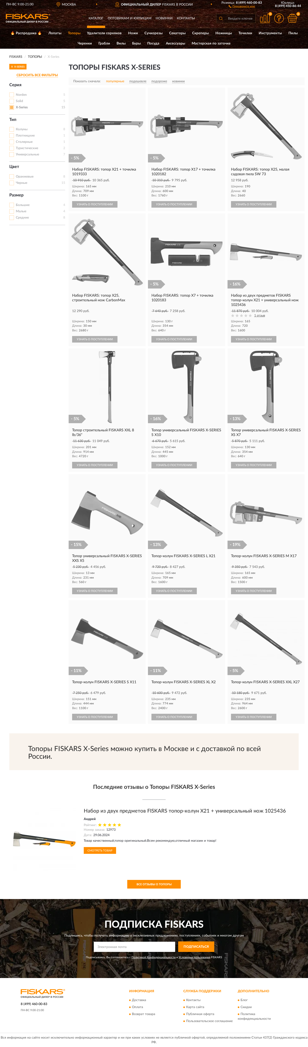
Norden (21, 94)
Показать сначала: (87, 81)
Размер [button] (16, 195)
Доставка (139, 1000)
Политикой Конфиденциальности (153, 957)
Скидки (246, 1007)
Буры (136, 43)
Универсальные (27, 154)
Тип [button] (12, 120)
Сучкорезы (153, 33)
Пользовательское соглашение (209, 1021)
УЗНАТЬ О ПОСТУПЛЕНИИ (95, 204)
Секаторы (177, 33)
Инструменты (270, 33)
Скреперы (200, 33)
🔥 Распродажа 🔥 (26, 33)
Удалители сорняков (104, 33)
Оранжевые (24, 176)
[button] (242, 6)
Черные (21, 183)
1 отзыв (259, 315)
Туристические (27, 148)
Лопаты (54, 33)
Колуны (21, 129)
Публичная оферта (200, 1014)
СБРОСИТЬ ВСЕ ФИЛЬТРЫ (37, 75)
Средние (22, 217)
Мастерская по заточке (211, 43)
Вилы (121, 43)
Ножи (133, 33)
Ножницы (223, 33)
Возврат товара (143, 1014)
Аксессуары (175, 43)
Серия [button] (15, 85)
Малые (21, 211)
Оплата (137, 1007)
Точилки (245, 33)
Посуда (153, 43)
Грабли (104, 43)
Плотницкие (25, 135)
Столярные (24, 142)
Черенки (85, 43)
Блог (244, 1000)
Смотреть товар (99, 850)
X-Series (22, 107)
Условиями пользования (194, 957)
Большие (23, 205)
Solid (19, 101)
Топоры (74, 33)
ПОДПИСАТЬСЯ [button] (196, 946)
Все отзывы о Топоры (154, 884)
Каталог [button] (96, 18)
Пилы (293, 33)
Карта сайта (195, 1007)
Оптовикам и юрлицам (129, 18)
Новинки (164, 18)
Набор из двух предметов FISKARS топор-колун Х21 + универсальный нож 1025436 (185, 811)
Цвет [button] (14, 167)
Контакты (186, 18)
